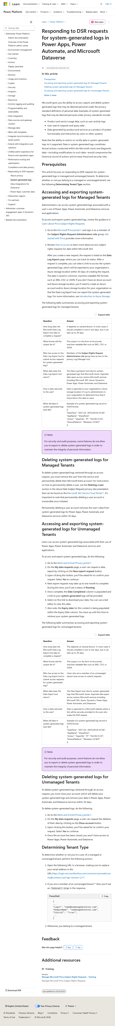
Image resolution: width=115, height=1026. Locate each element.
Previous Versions (26, 1013)
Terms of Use (9, 1017)
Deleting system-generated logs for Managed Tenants (68, 86)
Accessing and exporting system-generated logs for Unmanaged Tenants (76, 90)
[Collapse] (31, 22)
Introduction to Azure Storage (95, 296)
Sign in (108, 3)
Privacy (64, 1013)
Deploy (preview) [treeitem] (15, 66)
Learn (44, 21)
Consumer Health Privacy (84, 1013)
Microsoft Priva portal (68, 230)
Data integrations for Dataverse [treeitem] (20, 185)
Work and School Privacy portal (73, 562)
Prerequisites (50, 79)
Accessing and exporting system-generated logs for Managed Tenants (75, 83)
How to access (62, 244)
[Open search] (101, 4)
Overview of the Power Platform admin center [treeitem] (18, 44)
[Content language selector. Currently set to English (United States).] (17, 1006)
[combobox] (19, 28)
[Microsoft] (5, 4)
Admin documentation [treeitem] (18, 37)
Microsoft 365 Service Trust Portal (84, 493)
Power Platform (56, 21)
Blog (40, 1013)
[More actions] (108, 22)
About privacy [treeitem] (17, 175)
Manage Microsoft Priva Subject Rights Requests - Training (69, 977)
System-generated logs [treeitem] (21, 179)
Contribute (52, 1013)
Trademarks (24, 1017)
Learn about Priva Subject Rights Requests (63, 223)
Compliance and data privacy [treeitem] (21, 167)
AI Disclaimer (9, 1013)
